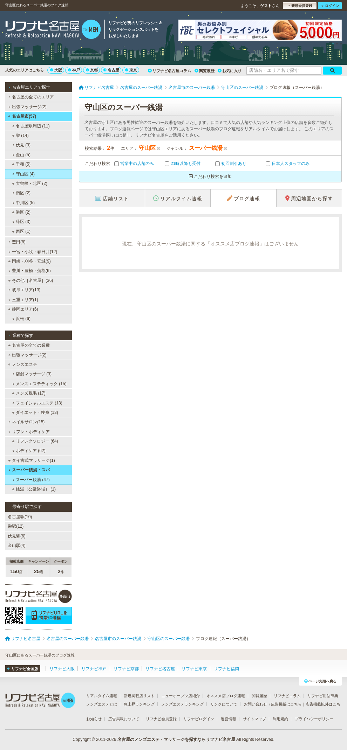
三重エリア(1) (23, 299)
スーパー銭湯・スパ (29, 469)
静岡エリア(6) (23, 309)
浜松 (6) (21, 318)
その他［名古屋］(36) (30, 280)
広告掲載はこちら (286, 704)
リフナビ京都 (126, 668)
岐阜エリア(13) (24, 289)
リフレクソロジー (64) (35, 441)
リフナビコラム (287, 696)
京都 (92, 70)
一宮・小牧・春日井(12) (32, 251)
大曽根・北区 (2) (29, 183)
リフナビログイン (198, 719)
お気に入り (229, 71)
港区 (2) (21, 212)
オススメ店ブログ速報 (225, 696)
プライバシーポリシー (314, 719)
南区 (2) (21, 192)
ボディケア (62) (29, 450)
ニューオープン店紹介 (180, 696)
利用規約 (280, 719)
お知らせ (94, 719)
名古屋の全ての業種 (29, 345)
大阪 (56, 70)
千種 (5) (21, 164)
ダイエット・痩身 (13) (35, 412)
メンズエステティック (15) (39, 383)
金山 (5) (21, 154)
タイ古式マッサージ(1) (31, 460)
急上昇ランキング (139, 704)
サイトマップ (254, 719)
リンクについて (223, 704)
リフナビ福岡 (226, 668)
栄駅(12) (15, 526)
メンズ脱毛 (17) (29, 393)
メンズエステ (22, 364)
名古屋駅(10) (20, 516)
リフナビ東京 (194, 668)
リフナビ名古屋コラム (169, 71)
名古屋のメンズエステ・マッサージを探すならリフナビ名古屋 (176, 739)
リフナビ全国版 (22, 669)
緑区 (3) (21, 221)
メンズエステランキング (182, 704)
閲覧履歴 (205, 71)
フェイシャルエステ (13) (37, 403)
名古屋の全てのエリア (31, 97)
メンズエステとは (101, 704)
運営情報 (228, 719)
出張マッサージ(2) (27, 106)
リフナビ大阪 (62, 668)
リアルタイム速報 (101, 696)
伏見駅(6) (17, 536)
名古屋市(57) (22, 116)
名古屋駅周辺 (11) (31, 126)
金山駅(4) (17, 545)
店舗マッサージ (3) (32, 373)
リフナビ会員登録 (161, 719)
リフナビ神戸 (94, 668)
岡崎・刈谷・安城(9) (29, 261)
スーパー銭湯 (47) (31, 479)
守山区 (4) (23, 174)
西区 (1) (21, 231)
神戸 (74, 70)
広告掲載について (123, 719)
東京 (131, 70)
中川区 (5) (23, 202)
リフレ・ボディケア (29, 431)
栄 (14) (20, 135)
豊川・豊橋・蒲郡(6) (29, 270)
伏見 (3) (21, 145)
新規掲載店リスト (139, 696)
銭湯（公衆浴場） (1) (34, 489)
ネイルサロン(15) (26, 421)
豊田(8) (17, 241)
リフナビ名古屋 (160, 668)
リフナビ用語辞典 (322, 696)
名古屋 (111, 70)
